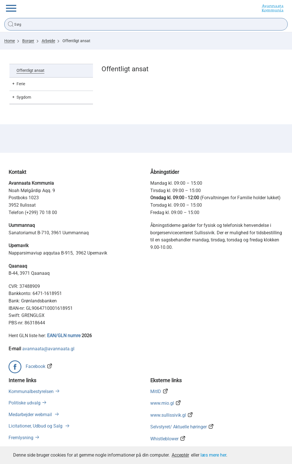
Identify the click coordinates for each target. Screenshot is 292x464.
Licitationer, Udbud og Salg (36, 426)
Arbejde (48, 40)
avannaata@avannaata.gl (48, 348)
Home (9, 40)
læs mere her (213, 455)
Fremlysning (21, 437)
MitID (155, 391)
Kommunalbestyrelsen (31, 391)
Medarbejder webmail (31, 414)
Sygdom (24, 97)
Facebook (35, 366)
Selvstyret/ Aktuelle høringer (178, 427)
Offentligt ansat (76, 40)
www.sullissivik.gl (168, 415)
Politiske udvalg (24, 403)
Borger (28, 40)
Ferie (21, 84)
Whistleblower (164, 438)
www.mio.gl (162, 403)
